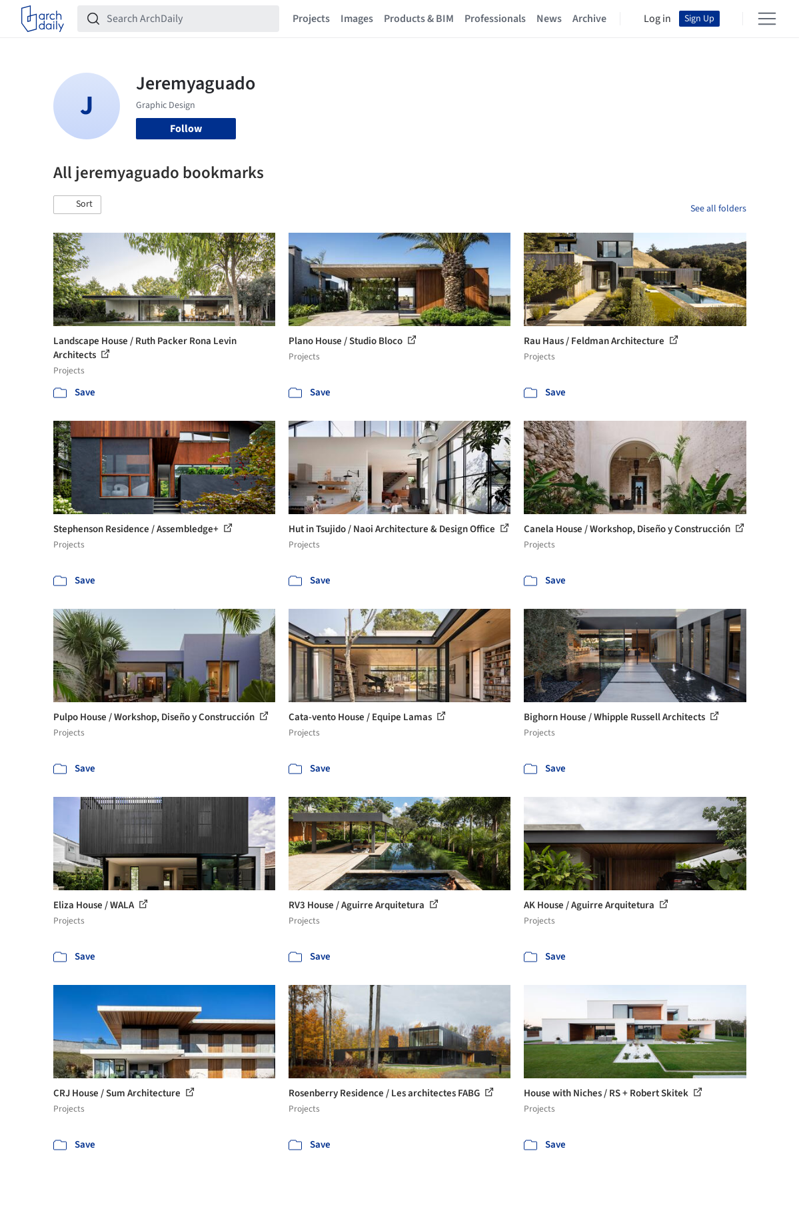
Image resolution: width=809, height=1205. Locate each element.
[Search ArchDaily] (189, 19)
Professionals (495, 18)
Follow (186, 128)
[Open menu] (767, 18)
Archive (589, 18)
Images (357, 18)
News (549, 18)
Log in (657, 18)
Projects (311, 18)
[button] (77, 204)
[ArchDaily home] (42, 18)
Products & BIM (419, 18)
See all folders (718, 208)
